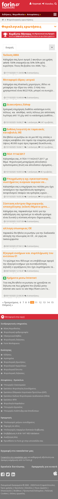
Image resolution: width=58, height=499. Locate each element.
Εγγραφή (35, 3)
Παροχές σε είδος (12, 426)
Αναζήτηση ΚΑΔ (11, 437)
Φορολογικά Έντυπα (13, 369)
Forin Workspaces (11, 343)
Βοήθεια (17, 490)
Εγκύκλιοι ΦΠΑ (10, 399)
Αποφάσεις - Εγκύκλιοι (12, 380)
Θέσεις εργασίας (17, 493)
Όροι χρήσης (7, 488)
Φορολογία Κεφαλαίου (14, 403)
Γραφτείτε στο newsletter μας (14, 457)
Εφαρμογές (6, 417)
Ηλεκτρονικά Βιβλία (12, 336)
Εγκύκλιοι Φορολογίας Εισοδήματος (20, 388)
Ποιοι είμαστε (41, 488)
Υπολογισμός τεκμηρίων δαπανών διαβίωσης (24, 429)
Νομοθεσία (19, 14)
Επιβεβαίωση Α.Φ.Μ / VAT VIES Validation (21, 433)
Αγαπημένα (9, 358)
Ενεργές (10, 47)
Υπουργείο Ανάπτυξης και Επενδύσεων (21, 411)
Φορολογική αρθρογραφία (16, 332)
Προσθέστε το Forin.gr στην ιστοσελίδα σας (23, 441)
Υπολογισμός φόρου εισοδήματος (19, 422)
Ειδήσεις (6, 14)
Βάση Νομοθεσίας (12, 328)
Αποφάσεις (34, 14)
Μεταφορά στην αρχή (15, 317)
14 (48, 302)
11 (36, 302)
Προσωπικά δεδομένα (33, 490)
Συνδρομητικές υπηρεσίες (14, 323)
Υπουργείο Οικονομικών (15, 385)
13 (44, 302)
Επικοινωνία (6, 490)
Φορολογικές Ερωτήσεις (14, 362)
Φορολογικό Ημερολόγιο (15, 365)
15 (52, 302)
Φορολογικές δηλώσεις (14, 339)
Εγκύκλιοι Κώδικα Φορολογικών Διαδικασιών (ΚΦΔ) (26, 396)
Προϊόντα (19, 488)
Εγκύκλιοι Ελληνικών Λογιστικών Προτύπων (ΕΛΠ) (25, 392)
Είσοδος (47, 3)
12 (40, 302)
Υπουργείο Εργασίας (13, 407)
